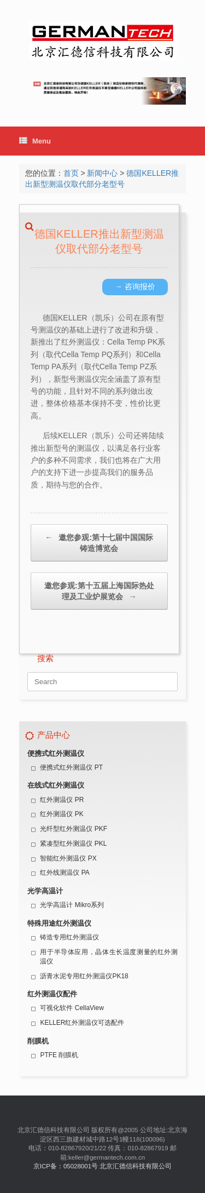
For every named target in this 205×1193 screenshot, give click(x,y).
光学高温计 (45, 891)
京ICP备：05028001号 (65, 1166)
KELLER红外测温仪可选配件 (82, 1022)
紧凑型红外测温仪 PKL (73, 843)
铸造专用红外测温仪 (69, 937)
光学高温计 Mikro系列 (72, 905)
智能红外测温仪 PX (68, 858)
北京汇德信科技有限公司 (135, 1166)
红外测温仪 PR (62, 800)
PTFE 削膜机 (59, 1055)
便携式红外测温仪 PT (71, 767)
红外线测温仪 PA (64, 872)
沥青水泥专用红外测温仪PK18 (84, 976)
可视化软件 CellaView (71, 1008)
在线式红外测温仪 (55, 785)
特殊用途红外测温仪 (59, 923)
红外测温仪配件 (52, 994)
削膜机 (38, 1041)
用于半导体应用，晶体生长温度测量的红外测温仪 (109, 956)
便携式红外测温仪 (55, 753)
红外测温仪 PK (61, 814)
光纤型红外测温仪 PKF (73, 829)
